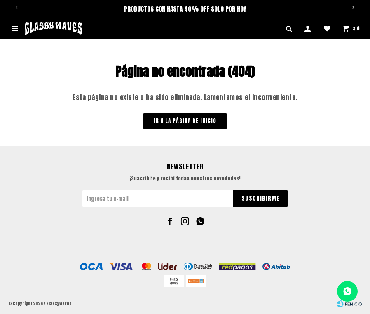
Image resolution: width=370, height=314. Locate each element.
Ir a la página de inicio (185, 121)
